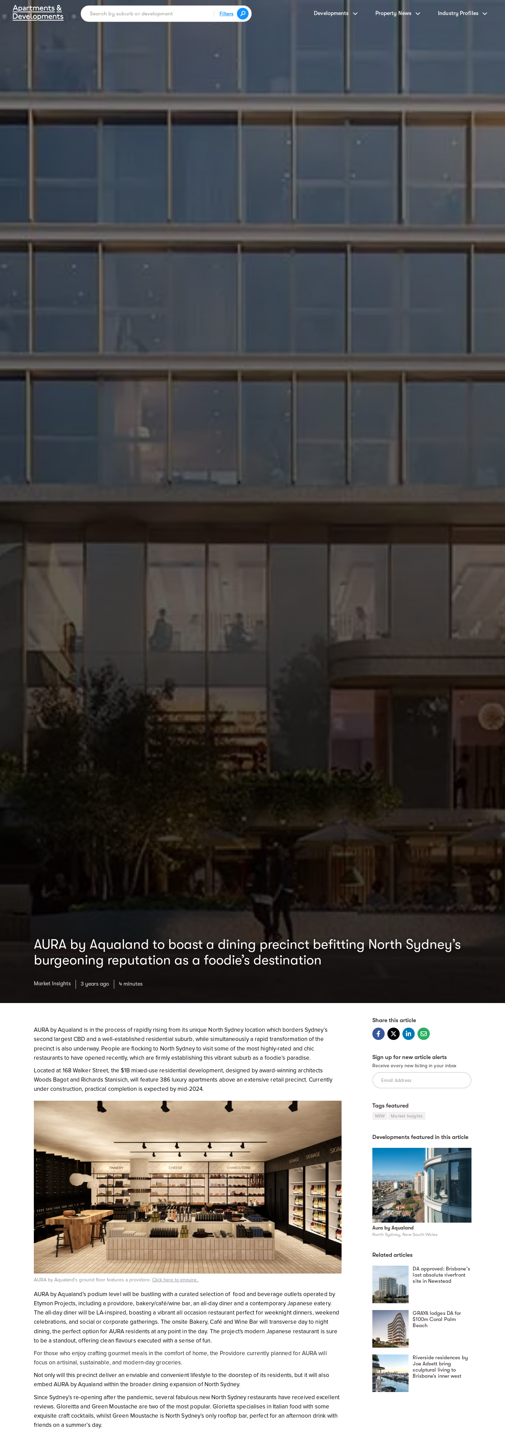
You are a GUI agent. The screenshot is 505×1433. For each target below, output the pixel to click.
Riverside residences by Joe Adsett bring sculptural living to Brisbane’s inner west (440, 1366)
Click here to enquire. (175, 1280)
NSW (380, 1115)
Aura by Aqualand (393, 1228)
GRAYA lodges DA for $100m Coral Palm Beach (437, 1319)
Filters (227, 14)
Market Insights (52, 983)
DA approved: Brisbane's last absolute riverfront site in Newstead (441, 1275)
